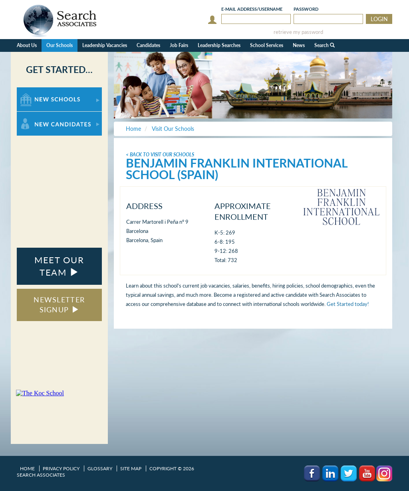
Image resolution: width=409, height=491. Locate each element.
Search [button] (324, 45)
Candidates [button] (148, 45)
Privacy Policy (61, 468)
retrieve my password (298, 32)
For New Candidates (42, 115)
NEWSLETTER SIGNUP (59, 304)
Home (27, 468)
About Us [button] (27, 45)
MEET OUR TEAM (59, 266)
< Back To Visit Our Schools (160, 155)
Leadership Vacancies (104, 45)
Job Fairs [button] (179, 45)
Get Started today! (348, 304)
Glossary (99, 468)
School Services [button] (266, 45)
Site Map (130, 468)
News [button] (299, 45)
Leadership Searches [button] (219, 45)
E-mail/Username (251, 9)
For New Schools (38, 91)
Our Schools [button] (59, 45)
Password (306, 9)
